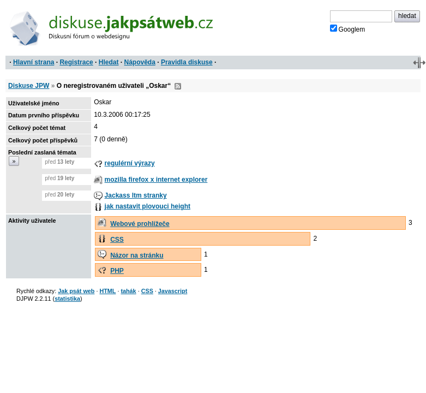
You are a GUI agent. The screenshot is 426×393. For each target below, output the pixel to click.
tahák (128, 291)
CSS (117, 239)
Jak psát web (76, 291)
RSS (178, 86)
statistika (67, 298)
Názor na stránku (136, 255)
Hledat (109, 62)
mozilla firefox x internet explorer (156, 179)
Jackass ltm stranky (136, 195)
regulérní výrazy (130, 163)
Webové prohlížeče (139, 224)
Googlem (347, 29)
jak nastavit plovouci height (147, 206)
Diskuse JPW (28, 86)
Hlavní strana (33, 62)
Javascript (172, 291)
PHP (117, 271)
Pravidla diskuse (187, 62)
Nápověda (139, 62)
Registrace (76, 62)
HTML (107, 291)
